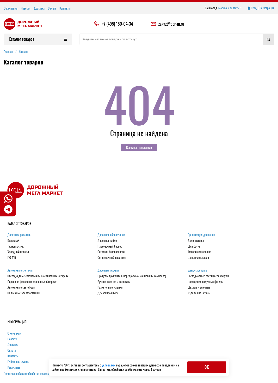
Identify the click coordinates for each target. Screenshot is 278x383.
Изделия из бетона (199, 293)
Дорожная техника (108, 270)
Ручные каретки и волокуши (114, 282)
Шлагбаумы (194, 246)
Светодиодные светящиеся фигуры (208, 276)
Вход (252, 8)
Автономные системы (19, 270)
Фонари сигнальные (199, 252)
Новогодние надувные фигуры (205, 282)
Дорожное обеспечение (111, 235)
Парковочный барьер (110, 246)
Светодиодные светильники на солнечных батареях (37, 276)
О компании (11, 8)
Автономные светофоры (21, 287)
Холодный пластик (18, 252)
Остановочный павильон (112, 258)
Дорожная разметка (19, 235)
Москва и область (230, 8)
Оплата (52, 8)
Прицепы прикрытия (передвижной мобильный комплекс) (132, 276)
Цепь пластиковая (198, 258)
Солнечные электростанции (23, 293)
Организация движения (201, 235)
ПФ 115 (11, 258)
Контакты (64, 8)
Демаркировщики (108, 293)
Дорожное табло (107, 241)
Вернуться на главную (139, 147)
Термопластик (15, 246)
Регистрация (267, 8)
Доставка (39, 8)
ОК (206, 367)
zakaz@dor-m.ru (167, 24)
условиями (109, 364)
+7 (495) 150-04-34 (117, 24)
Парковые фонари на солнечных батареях (31, 282)
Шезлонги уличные (199, 287)
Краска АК (13, 241)
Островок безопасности (111, 252)
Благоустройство (197, 270)
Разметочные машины (110, 287)
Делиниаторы (196, 241)
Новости (26, 8)
